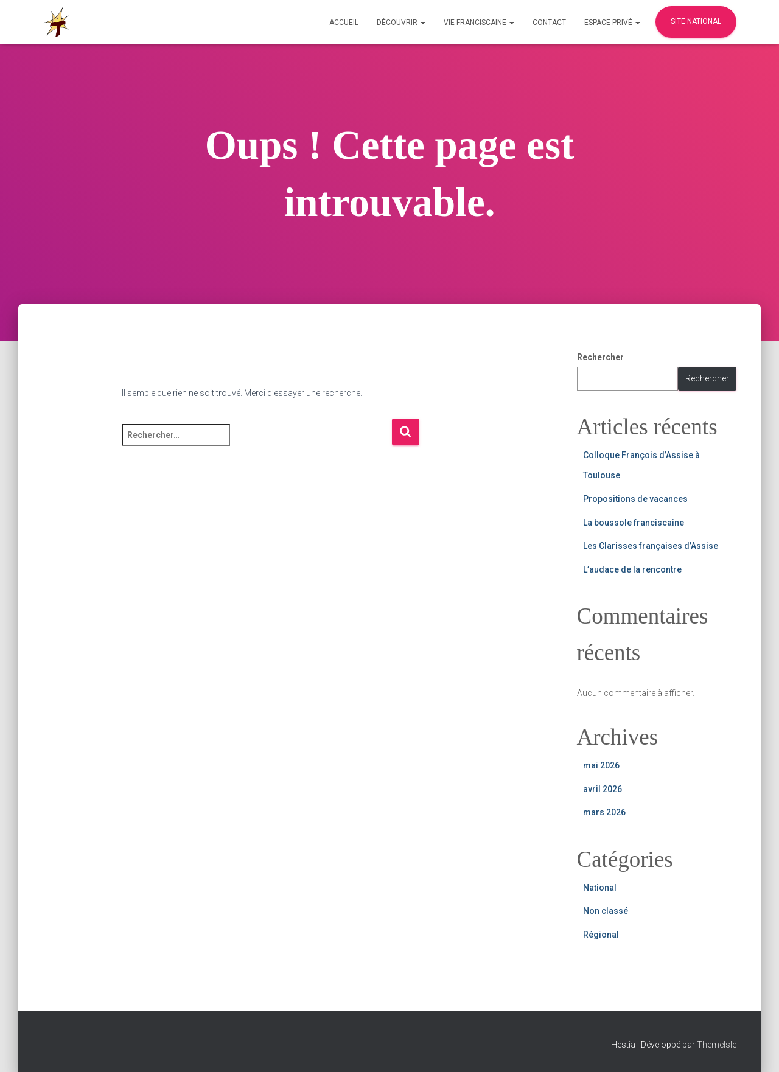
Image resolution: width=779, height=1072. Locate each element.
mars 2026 (604, 812)
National (600, 888)
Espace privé (612, 22)
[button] (422, 22)
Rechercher (600, 357)
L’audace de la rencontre (632, 569)
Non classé (605, 911)
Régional (601, 934)
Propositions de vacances (635, 499)
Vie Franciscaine (479, 22)
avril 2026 (602, 789)
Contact (549, 22)
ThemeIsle (716, 1044)
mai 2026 (601, 765)
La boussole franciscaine (633, 522)
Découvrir (401, 22)
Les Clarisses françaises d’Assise (650, 546)
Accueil (343, 22)
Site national (696, 21)
